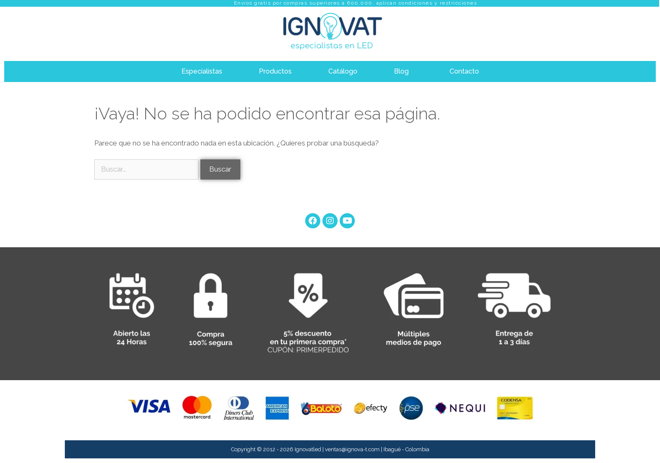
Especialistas (201, 71)
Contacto (464, 71)
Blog (401, 71)
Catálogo (342, 71)
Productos (275, 71)
